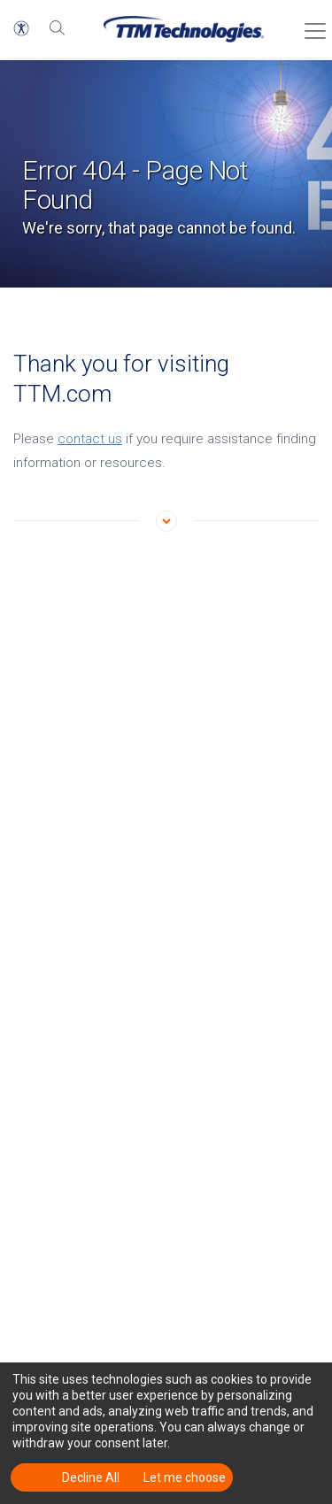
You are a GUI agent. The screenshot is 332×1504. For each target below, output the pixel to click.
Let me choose (184, 1477)
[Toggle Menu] (310, 25)
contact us (90, 439)
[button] (21, 28)
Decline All (91, 1477)
